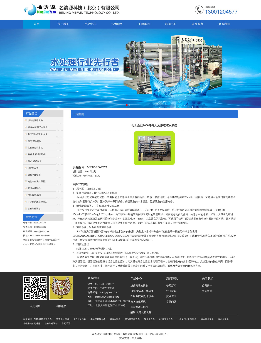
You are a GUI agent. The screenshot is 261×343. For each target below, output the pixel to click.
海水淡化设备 (207, 319)
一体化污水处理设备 (37, 202)
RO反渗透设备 (34, 161)
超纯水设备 (115, 319)
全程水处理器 (34, 174)
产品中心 (90, 24)
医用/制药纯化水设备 (38, 134)
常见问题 (171, 301)
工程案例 (144, 24)
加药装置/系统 (34, 195)
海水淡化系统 (34, 141)
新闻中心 (170, 24)
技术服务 (117, 24)
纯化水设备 (223, 319)
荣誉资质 (207, 291)
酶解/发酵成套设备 (36, 154)
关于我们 (63, 24)
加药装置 (66, 323)
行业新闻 (171, 291)
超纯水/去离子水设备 (38, 127)
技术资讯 (171, 296)
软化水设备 (33, 168)
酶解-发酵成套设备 (43, 319)
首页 (37, 24)
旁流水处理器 (34, 188)
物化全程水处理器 (36, 181)
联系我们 (224, 24)
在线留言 (197, 24)
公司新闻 (171, 285)
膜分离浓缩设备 (35, 120)
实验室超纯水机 (35, 147)
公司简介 (207, 285)
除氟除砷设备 (34, 208)
